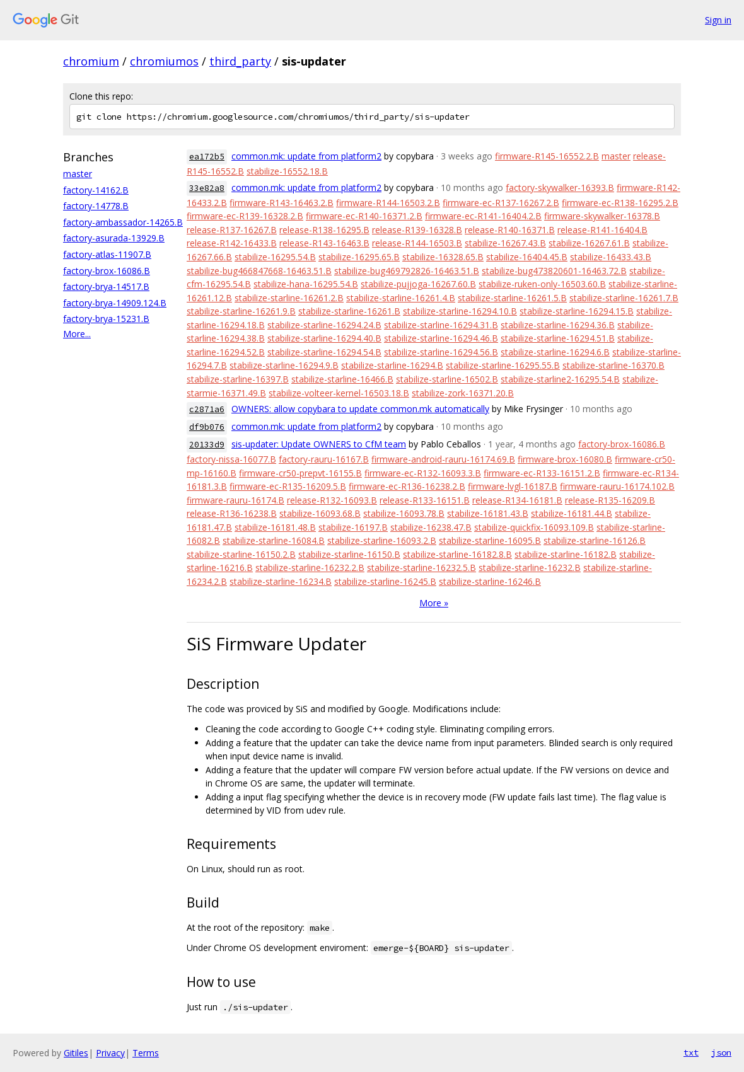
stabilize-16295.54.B (275, 257)
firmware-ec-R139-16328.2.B (245, 216)
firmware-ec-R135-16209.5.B (288, 486)
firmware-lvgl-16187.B (512, 486)
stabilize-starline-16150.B (349, 554)
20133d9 (206, 444)
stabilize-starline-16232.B (530, 567)
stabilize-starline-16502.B (447, 379)
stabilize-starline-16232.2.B (309, 567)
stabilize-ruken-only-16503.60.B (542, 284)
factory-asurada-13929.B (114, 238)
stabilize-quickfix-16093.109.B (534, 527)
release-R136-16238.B (232, 513)
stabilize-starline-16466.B (342, 379)
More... (77, 334)
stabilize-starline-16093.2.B (381, 540)
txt (691, 1052)
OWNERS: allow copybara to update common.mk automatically (360, 409)
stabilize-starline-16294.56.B (441, 352)
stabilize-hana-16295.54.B (305, 284)
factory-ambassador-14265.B (123, 222)
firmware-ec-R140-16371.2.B (364, 216)
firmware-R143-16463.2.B (282, 203)
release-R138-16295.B (324, 230)
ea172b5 (206, 156)
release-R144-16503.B (417, 243)
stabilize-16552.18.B (287, 171)
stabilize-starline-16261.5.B (512, 298)
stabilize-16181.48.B (275, 527)
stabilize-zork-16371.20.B (463, 393)
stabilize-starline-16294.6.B (555, 352)
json (721, 1052)
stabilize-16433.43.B (610, 257)
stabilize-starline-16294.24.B (324, 325)
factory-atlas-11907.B (107, 254)
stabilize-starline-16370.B (613, 365)
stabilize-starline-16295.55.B (503, 365)
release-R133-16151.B (425, 500)
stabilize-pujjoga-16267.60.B (418, 284)
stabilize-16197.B (353, 527)
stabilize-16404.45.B (526, 257)
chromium (91, 61)
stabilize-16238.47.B (431, 527)
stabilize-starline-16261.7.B (623, 298)
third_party (240, 61)
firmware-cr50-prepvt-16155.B (300, 473)
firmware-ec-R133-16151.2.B (542, 473)
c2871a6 (206, 409)
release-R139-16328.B (417, 230)
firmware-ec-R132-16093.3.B (422, 473)
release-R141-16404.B (602, 230)
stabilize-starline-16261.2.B (289, 298)
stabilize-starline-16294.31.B (441, 325)
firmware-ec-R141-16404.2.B (483, 216)
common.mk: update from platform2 (306, 156)
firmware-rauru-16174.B (235, 500)
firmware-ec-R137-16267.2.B (501, 203)
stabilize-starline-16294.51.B (558, 338)
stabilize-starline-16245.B (385, 581)
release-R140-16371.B (510, 230)
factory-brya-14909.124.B (114, 303)
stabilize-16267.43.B (505, 243)
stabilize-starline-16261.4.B (400, 298)
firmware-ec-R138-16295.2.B (620, 203)
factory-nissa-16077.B (231, 459)
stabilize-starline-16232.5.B (421, 567)
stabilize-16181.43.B (487, 513)
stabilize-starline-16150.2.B (241, 554)
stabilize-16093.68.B (320, 513)
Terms (145, 1053)
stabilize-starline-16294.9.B (284, 365)
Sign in (718, 20)
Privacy (110, 1053)
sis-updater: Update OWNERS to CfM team (318, 444)
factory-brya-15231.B (106, 319)
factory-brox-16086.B (106, 271)
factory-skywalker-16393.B (560, 187)
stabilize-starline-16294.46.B (441, 338)
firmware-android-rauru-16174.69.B (443, 459)
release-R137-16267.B (232, 230)
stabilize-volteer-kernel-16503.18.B (339, 393)
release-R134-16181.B (517, 500)
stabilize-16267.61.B (589, 243)
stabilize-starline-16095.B (490, 540)
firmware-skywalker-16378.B (602, 216)
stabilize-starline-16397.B (238, 379)
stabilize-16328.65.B (443, 257)
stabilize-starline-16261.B (349, 311)
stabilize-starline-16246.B (490, 581)
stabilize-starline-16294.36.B (558, 325)
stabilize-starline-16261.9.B (241, 311)
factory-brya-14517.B (106, 286)
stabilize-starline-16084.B (274, 540)
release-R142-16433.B (232, 243)
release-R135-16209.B (610, 500)
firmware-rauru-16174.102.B (617, 486)
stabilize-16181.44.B (571, 513)
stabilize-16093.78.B (404, 513)
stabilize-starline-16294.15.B (577, 311)
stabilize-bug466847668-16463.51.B (259, 271)
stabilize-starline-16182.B (565, 554)
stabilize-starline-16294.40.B (324, 338)
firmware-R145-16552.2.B (547, 156)
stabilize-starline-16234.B (281, 581)
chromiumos (164, 61)
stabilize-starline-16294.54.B (324, 352)
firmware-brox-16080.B (565, 459)
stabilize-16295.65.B (359, 257)
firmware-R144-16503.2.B (388, 203)
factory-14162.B (96, 190)
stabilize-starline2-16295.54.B (560, 379)
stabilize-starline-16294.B (392, 365)
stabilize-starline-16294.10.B (460, 311)
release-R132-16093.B (332, 500)
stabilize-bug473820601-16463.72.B (554, 271)
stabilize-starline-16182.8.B (457, 554)
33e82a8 (206, 188)
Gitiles (76, 1053)
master (77, 174)
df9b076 (206, 427)
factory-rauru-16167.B (324, 459)
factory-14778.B (96, 206)
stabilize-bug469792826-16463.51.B (406, 271)
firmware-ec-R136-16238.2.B (407, 486)
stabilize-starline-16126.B (594, 540)
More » (433, 603)
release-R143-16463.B (324, 243)
